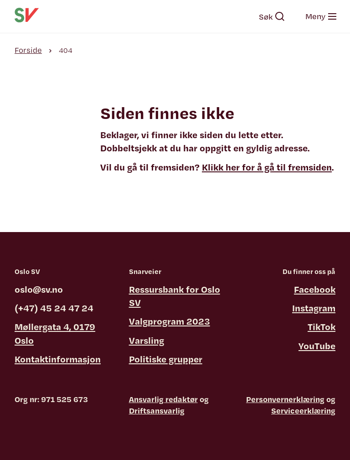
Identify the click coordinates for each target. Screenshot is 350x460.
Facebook (314, 289)
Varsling (146, 340)
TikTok (321, 326)
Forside (28, 50)
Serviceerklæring (303, 410)
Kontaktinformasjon (58, 359)
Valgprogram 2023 (169, 321)
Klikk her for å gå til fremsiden (267, 167)
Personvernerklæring (285, 399)
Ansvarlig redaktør (163, 399)
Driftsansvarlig (157, 410)
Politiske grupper (165, 359)
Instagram (313, 308)
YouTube (317, 346)
